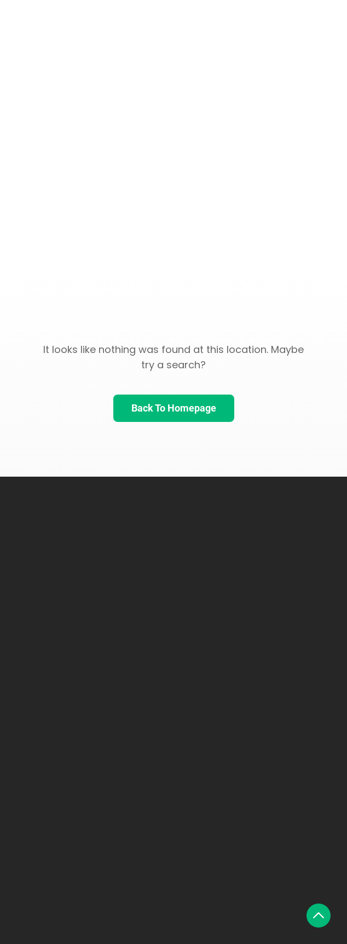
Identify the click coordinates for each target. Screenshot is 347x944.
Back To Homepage (173, 408)
